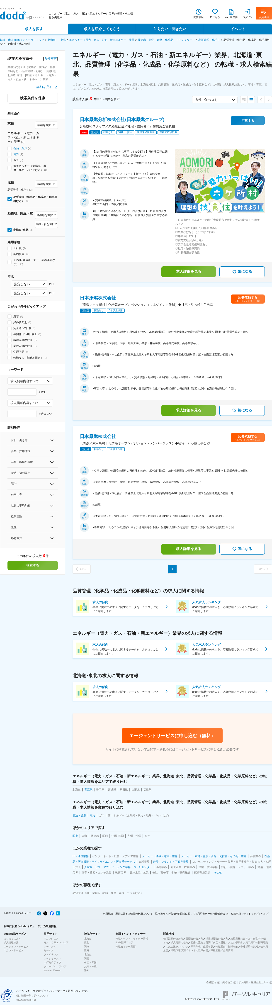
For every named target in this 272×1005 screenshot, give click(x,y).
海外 (86, 970)
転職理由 (221, 946)
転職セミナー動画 (126, 946)
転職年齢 (233, 946)
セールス (49, 950)
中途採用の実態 (249, 946)
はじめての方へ (12, 938)
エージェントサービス (16, 946)
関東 (86, 946)
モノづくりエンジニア (56, 942)
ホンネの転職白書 (198, 950)
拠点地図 (227, 982)
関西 (86, 958)
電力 (16, 154)
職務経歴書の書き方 (217, 938)
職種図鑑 (216, 950)
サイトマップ (250, 913)
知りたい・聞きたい (170, 29)
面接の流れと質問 (201, 942)
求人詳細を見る (188, 271)
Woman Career (52, 970)
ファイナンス (51, 954)
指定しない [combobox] (22, 284)
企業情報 (228, 950)
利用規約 (108, 913)
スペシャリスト (52, 958)
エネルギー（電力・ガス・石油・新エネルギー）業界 (101, 39)
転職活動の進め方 (173, 938)
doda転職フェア (125, 942)
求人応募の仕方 (179, 942)
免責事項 (236, 913)
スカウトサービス (14, 950)
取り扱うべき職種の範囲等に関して (175, 913)
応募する (247, 120)
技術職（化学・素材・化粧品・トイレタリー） (166, 39)
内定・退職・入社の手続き (228, 942)
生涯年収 (208, 946)
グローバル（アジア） (56, 966)
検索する (32, 565)
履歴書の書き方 (194, 938)
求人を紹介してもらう (102, 29)
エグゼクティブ (52, 962)
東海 (86, 950)
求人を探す (34, 29)
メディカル (50, 946)
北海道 (52, 39)
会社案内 (211, 982)
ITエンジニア (51, 938)
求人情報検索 (11, 942)
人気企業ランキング (177, 946)
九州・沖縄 (90, 966)
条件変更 (50, 59)
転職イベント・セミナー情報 (132, 938)
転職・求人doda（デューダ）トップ (22, 39)
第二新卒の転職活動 (256, 942)
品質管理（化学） (209, 39)
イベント (238, 29)
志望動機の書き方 (240, 938)
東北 (63, 39)
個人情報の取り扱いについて (32, 995)
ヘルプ (264, 913)
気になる (242, 272)
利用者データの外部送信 (211, 913)
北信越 (88, 954)
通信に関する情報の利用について (134, 913)
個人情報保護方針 (26, 999)
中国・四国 (90, 962)
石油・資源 (20, 148)
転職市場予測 (178, 950)
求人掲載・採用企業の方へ (253, 982)
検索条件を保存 (32, 98)
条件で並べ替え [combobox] (206, 100)
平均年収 (196, 946)
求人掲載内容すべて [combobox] (24, 381)
